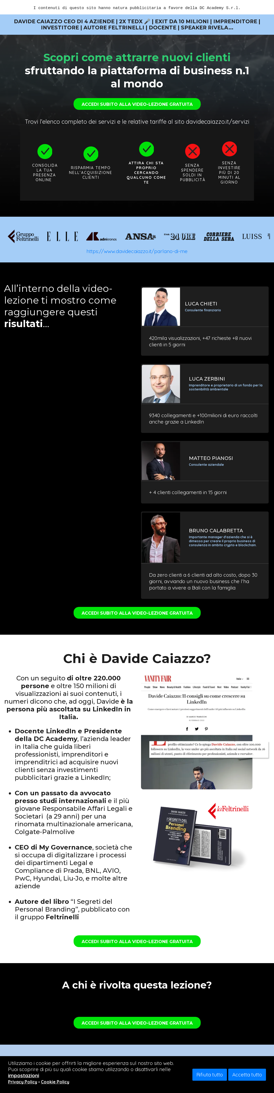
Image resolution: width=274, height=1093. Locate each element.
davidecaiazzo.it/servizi (217, 121)
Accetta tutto (247, 1074)
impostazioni (23, 1075)
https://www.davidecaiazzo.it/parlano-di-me (137, 251)
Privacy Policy (22, 1081)
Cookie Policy (55, 1081)
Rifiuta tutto (209, 1074)
